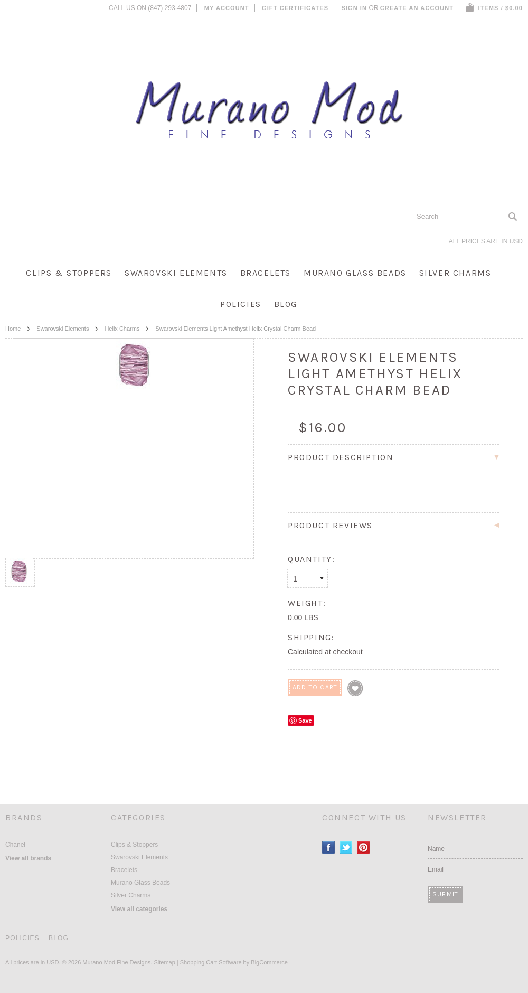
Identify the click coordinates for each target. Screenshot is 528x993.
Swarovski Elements (176, 273)
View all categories (139, 909)
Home (13, 328)
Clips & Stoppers (69, 273)
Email (436, 869)
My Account (226, 8)
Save (305, 720)
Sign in (354, 8)
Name (436, 849)
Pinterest (363, 847)
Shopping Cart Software (211, 962)
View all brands (28, 858)
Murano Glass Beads (355, 273)
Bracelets (265, 273)
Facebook (328, 847)
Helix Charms (122, 328)
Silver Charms (455, 273)
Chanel (15, 844)
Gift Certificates (295, 8)
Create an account (417, 8)
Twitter (346, 847)
